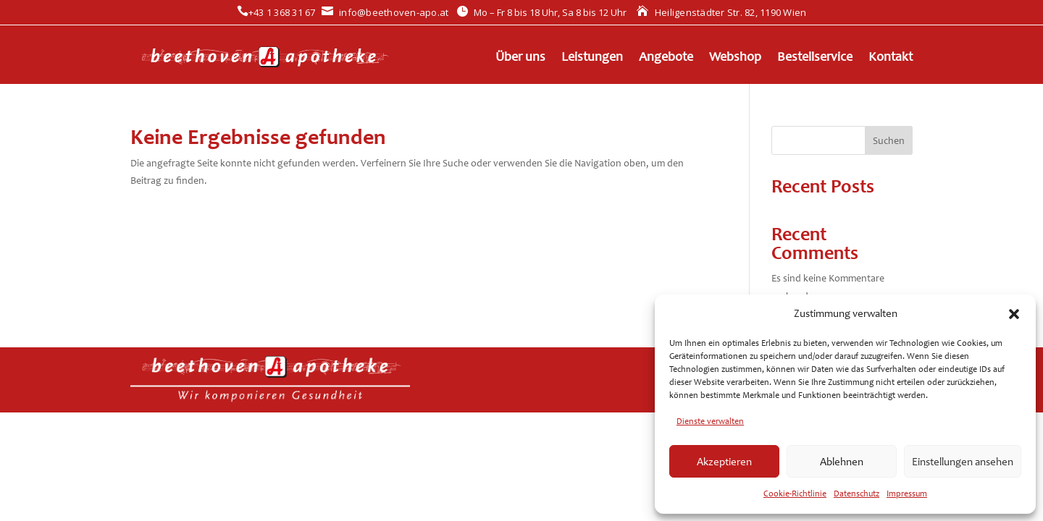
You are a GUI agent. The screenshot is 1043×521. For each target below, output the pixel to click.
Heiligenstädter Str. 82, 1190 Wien (721, 12)
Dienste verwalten (710, 421)
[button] (1014, 314)
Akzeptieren (724, 461)
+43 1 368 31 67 (276, 12)
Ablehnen (841, 461)
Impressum (907, 493)
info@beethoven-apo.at (385, 12)
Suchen (889, 141)
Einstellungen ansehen (962, 461)
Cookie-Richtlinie (794, 493)
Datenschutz (856, 493)
